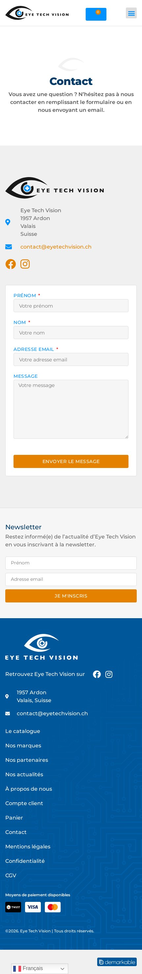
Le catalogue (22, 731)
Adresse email (34, 349)
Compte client (24, 803)
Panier (14, 818)
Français (28, 969)
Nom (20, 322)
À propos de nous (28, 789)
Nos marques (23, 745)
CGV (10, 875)
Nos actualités (24, 774)
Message (26, 376)
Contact (16, 832)
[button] (131, 13)
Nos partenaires (26, 760)
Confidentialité (25, 861)
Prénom (26, 295)
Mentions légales (27, 846)
